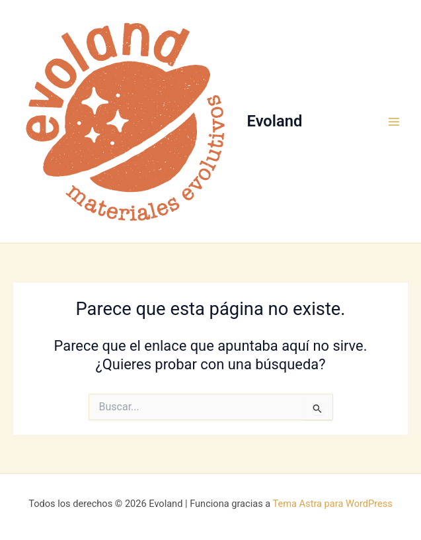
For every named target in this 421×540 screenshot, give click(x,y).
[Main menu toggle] (394, 122)
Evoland (275, 121)
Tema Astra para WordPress (333, 504)
